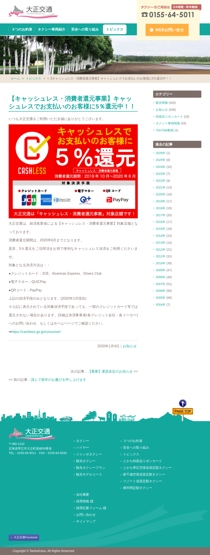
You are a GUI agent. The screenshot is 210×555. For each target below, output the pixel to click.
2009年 (160, 270)
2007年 (160, 284)
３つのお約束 (21, 29)
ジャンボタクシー (89, 454)
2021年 (160, 187)
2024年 (160, 167)
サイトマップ (86, 521)
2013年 (160, 242)
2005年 (160, 297)
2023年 (160, 173)
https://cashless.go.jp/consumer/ (36, 332)
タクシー (82, 441)
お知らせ (130, 346)
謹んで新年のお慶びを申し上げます (58, 379)
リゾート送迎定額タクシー (142, 481)
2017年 (160, 215)
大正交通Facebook (25, 537)
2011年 (160, 256)
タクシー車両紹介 (51, 29)
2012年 (160, 249)
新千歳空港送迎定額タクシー (144, 474)
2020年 (160, 194)
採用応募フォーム (89, 508)
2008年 (160, 277)
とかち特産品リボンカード (142, 461)
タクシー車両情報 (168, 123)
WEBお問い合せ (169, 30)
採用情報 (82, 501)
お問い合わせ (86, 514)
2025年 (160, 160)
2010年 (160, 263)
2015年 (160, 228)
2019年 (160, 201)
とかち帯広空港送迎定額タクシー (147, 467)
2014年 (160, 235)
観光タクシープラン (90, 467)
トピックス (114, 29)
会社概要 (82, 494)
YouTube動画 (165, 130)
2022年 (160, 180)
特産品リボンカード (169, 116)
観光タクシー (86, 461)
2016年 (160, 222)
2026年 (160, 153)
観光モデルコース (89, 474)
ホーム (15, 78)
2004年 (160, 304)
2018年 (160, 208)
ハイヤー (82, 447)
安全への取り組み (85, 29)
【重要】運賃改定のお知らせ (110, 371)
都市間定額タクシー (137, 488)
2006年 (160, 290)
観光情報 (162, 102)
